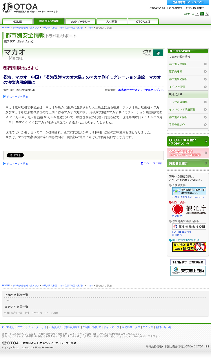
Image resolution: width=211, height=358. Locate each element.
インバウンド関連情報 (182, 109)
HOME (6, 27)
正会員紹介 (55, 327)
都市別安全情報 (20, 27)
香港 (27, 312)
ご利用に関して (92, 327)
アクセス (148, 327)
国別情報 (177, 235)
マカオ (90, 27)
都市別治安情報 (178, 117)
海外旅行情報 (154, 346)
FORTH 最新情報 (182, 232)
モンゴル (44, 312)
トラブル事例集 (178, 102)
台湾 (13, 312)
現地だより (175, 94)
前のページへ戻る (17, 96)
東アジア (34, 27)
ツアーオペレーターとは (31, 327)
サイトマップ (111, 327)
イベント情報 (177, 86)
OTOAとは (8, 327)
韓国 (6, 312)
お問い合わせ (163, 327)
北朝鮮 (54, 312)
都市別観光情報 (178, 79)
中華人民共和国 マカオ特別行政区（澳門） (63, 27)
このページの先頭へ (154, 163)
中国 (20, 312)
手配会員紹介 (177, 124)
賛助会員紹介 (72, 327)
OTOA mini (202, 346)
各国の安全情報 (173, 346)
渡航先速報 (175, 71)
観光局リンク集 (131, 327)
